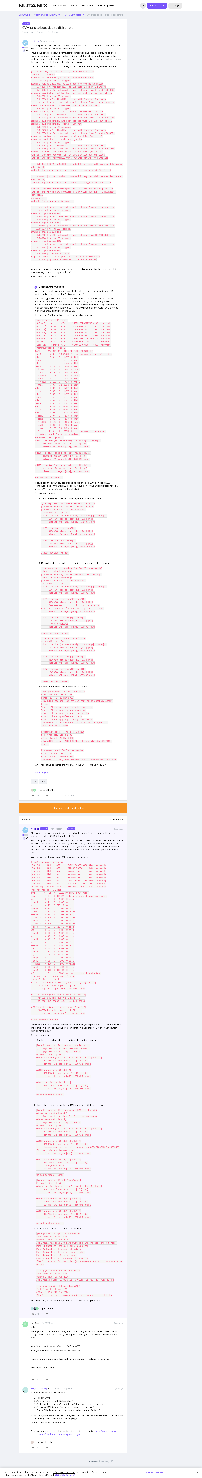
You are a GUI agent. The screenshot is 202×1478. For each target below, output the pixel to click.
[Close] (197, 1472)
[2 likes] (43, 790)
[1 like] (42, 1442)
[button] (157, 6)
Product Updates (105, 5)
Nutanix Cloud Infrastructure (48, 15)
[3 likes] (44, 1308)
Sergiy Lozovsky (39, 1388)
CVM (42, 781)
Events (73, 5)
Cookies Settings (154, 1473)
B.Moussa (36, 1323)
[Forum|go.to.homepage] (33, 6)
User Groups (86, 5)
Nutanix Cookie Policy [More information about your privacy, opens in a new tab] (64, 1475)
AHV (34, 781)
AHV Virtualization (74, 15)
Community (25, 15)
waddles (35, 41)
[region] (101, 1473)
